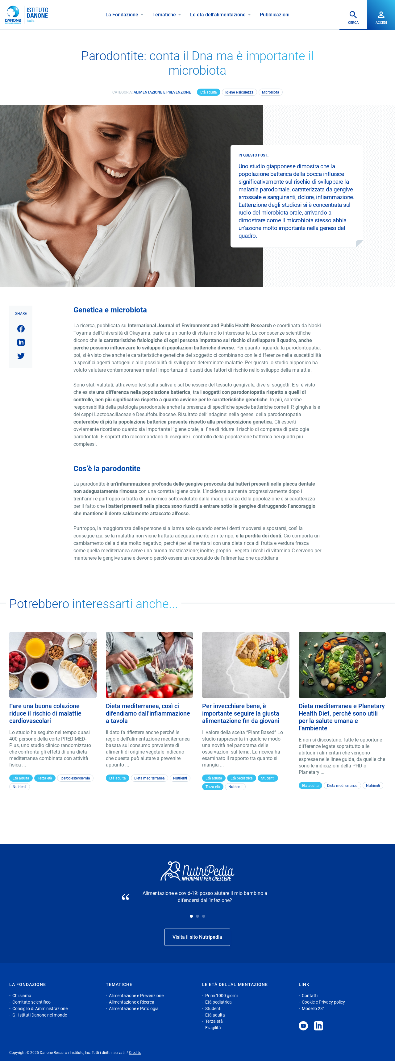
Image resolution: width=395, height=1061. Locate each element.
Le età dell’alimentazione (218, 15)
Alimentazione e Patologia (134, 1008)
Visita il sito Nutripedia (197, 937)
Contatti (310, 995)
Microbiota (270, 92)
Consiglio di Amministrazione (40, 1008)
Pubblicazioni (274, 15)
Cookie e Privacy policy (323, 1002)
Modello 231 (313, 1008)
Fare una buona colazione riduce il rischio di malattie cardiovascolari (45, 713)
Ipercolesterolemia (75, 778)
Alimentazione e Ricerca (131, 1002)
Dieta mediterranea (149, 778)
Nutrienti (20, 787)
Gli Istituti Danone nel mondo (39, 1015)
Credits (135, 1053)
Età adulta (208, 92)
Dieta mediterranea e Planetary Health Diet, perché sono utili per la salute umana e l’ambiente (342, 717)
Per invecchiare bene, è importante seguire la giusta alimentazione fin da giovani (240, 713)
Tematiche (164, 15)
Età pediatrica (242, 778)
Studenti (267, 778)
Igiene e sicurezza (239, 92)
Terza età (45, 778)
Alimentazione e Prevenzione (162, 92)
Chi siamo (21, 995)
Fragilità (213, 1027)
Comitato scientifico (31, 1002)
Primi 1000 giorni (221, 995)
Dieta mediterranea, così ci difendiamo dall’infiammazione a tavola (148, 713)
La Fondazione (122, 15)
